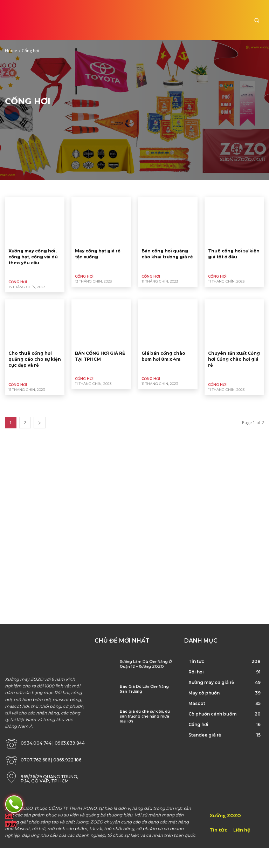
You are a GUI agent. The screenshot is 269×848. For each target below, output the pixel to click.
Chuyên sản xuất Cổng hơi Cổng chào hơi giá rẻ (234, 359)
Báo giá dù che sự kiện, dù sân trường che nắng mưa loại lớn (145, 716)
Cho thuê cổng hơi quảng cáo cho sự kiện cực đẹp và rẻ (34, 359)
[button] (256, 20)
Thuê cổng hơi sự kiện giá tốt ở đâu (234, 253)
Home (11, 51)
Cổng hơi (17, 282)
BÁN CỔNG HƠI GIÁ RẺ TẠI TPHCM (100, 356)
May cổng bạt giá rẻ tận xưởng (97, 253)
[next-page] (40, 422)
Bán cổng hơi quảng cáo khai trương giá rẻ (167, 253)
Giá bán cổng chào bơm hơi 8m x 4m (163, 356)
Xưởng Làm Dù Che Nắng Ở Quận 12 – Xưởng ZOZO (146, 664)
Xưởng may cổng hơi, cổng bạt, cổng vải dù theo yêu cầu (33, 256)
